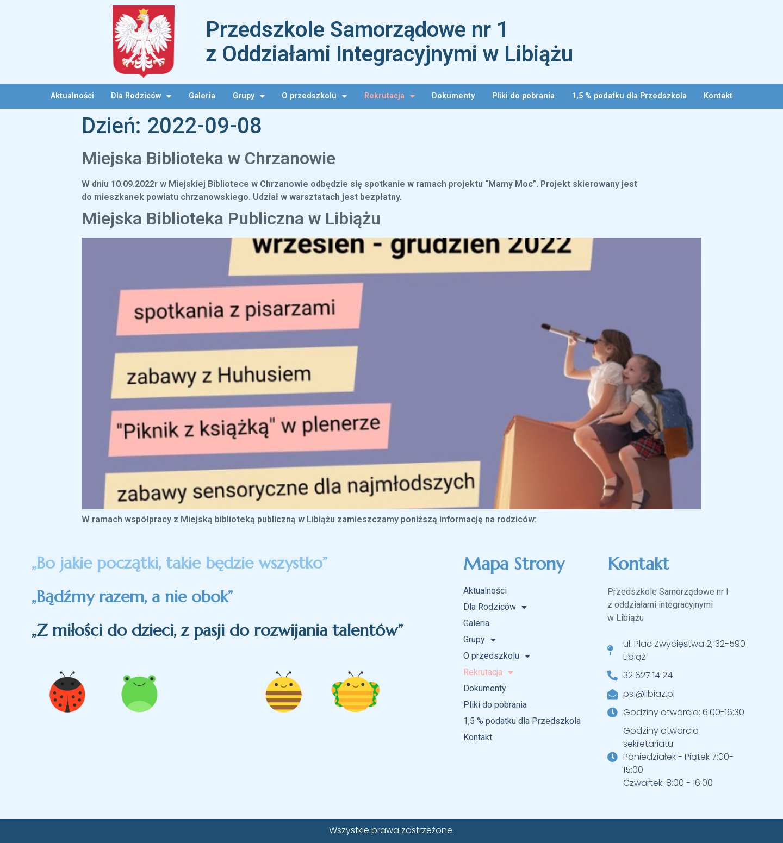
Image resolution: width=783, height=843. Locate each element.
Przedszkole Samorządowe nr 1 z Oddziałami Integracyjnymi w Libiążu (389, 42)
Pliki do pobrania (523, 96)
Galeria (202, 96)
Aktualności (72, 96)
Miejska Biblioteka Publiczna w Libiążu (231, 218)
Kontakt (718, 96)
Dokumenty (453, 96)
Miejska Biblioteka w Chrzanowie (208, 158)
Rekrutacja (389, 96)
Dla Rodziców (141, 96)
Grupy (249, 96)
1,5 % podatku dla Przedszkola (629, 96)
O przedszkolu (314, 96)
